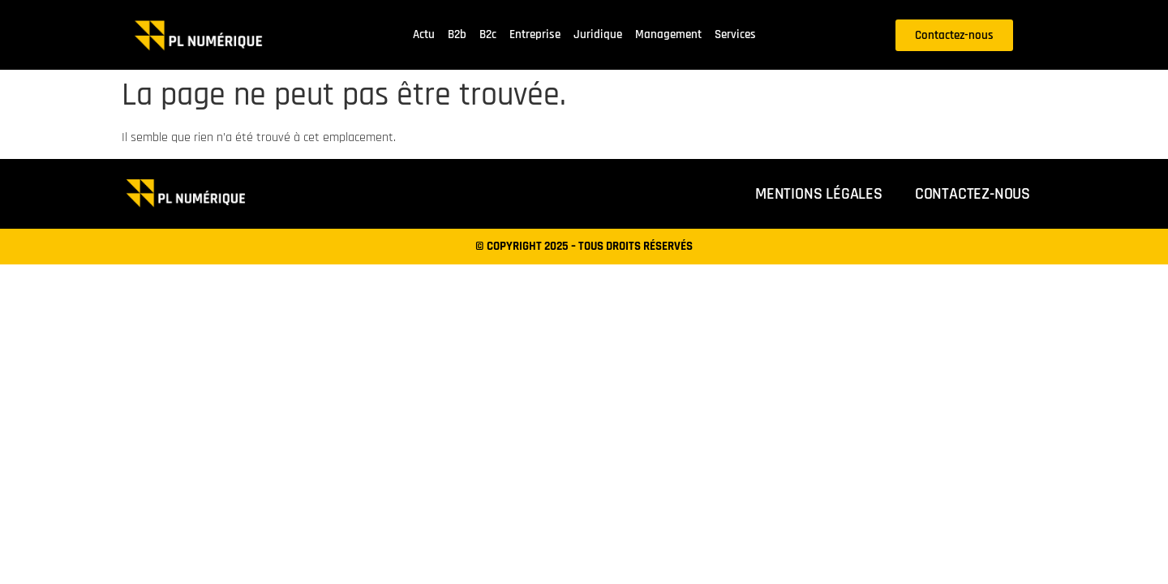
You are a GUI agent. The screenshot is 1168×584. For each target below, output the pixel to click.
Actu (424, 34)
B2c (487, 34)
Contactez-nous (972, 193)
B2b (457, 34)
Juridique (597, 34)
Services (735, 34)
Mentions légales (818, 193)
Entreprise (534, 34)
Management (668, 34)
